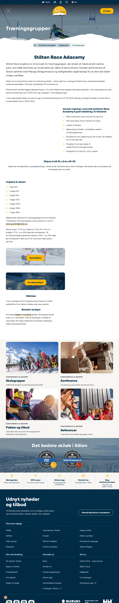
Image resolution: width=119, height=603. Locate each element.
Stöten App (47, 543)
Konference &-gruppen (47, 45)
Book (45, 526)
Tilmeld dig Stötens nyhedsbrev (95, 478)
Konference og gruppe (89, 507)
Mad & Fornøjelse (50, 507)
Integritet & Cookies (59, 594)
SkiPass (9, 501)
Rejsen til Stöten (13, 532)
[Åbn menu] (9, 11)
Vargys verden (85, 495)
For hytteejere (85, 543)
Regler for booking (80, 279)
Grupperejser (64, 45)
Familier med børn (50, 512)
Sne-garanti (11, 543)
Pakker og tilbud (86, 501)
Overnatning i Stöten (51, 495)
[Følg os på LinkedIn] (24, 568)
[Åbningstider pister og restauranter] (12, 446)
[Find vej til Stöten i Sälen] (83, 446)
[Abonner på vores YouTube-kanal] (32, 568)
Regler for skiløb (12, 549)
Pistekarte (10, 512)
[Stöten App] (59, 446)
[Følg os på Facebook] (16, 568)
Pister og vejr (11, 507)
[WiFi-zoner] (36, 446)
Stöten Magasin (86, 512)
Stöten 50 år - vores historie (91, 526)
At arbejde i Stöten (50, 554)
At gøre (46, 501)
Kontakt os (47, 532)
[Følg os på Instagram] (9, 568)
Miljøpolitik (84, 538)
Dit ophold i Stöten (14, 526)
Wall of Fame (85, 532)
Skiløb (8, 495)
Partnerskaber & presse (52, 549)
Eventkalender (12, 538)
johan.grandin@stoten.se (16, 224)
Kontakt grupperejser (51, 538)
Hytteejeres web (87, 549)
